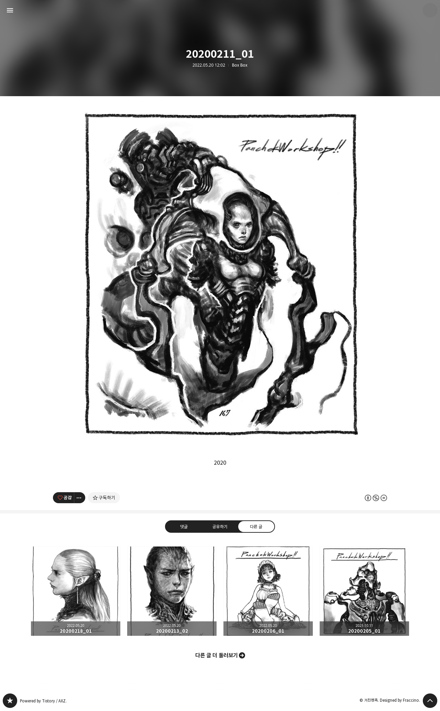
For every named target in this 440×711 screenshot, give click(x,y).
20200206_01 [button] (268, 591)
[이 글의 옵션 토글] (79, 497)
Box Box (240, 65)
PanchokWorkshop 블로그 (10, 700)
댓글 (184, 526)
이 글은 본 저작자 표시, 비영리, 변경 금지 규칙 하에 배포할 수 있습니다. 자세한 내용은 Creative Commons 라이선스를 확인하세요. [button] (376, 497)
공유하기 (220, 526)
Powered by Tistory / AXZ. (43, 700)
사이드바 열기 (10, 10)
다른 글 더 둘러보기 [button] (216, 655)
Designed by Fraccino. (400, 700)
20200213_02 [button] (172, 591)
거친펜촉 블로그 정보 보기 (430, 10)
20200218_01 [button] (75, 591)
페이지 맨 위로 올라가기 (430, 700)
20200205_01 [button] (364, 591)
